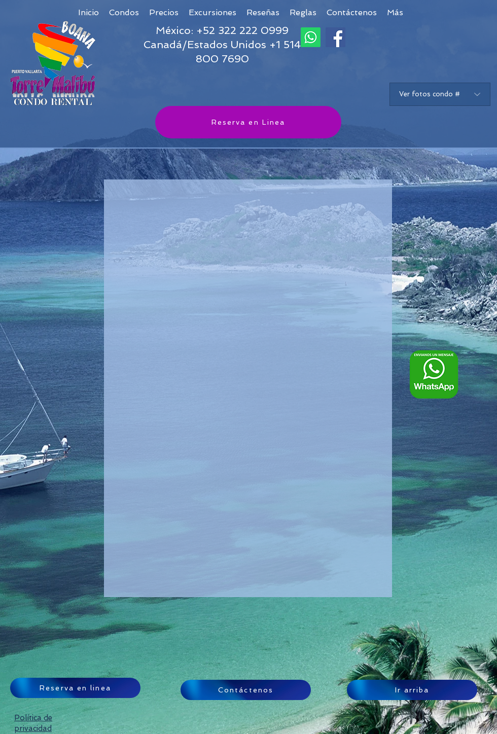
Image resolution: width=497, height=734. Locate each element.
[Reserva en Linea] (248, 122)
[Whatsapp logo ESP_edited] (433, 374)
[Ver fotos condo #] (439, 94)
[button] (395, 12)
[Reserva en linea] (75, 688)
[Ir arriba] (412, 690)
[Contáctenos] (246, 690)
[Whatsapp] (311, 37)
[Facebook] (335, 37)
